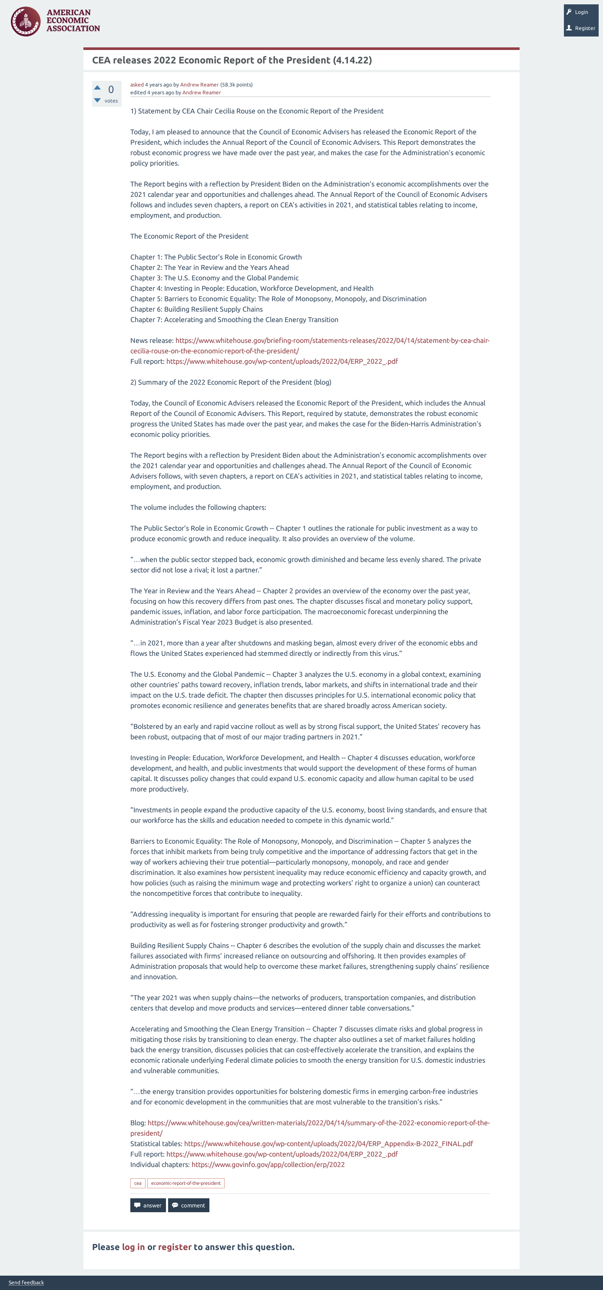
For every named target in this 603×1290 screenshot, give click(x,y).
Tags (195, 24)
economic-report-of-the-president (186, 1183)
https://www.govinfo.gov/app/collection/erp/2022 (268, 1164)
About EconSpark (363, 24)
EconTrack (405, 24)
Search (303, 24)
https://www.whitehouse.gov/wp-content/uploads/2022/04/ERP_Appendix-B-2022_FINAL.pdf (328, 1143)
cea (138, 1183)
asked (137, 84)
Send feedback (26, 1282)
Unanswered (161, 24)
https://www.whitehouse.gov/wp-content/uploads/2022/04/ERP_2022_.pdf (282, 361)
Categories (226, 24)
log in (133, 1247)
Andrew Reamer (199, 84)
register (175, 1247)
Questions (125, 24)
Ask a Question (266, 24)
